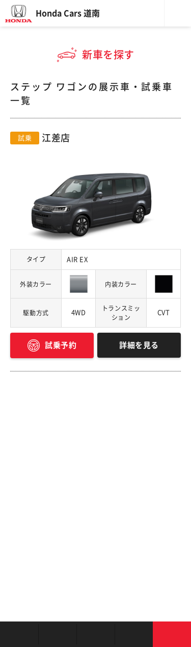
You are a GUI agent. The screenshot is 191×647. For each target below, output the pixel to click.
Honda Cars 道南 (68, 13)
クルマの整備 (95, 634)
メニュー (178, 13)
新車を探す (57, 634)
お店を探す (19, 634)
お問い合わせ (172, 634)
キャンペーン (134, 634)
